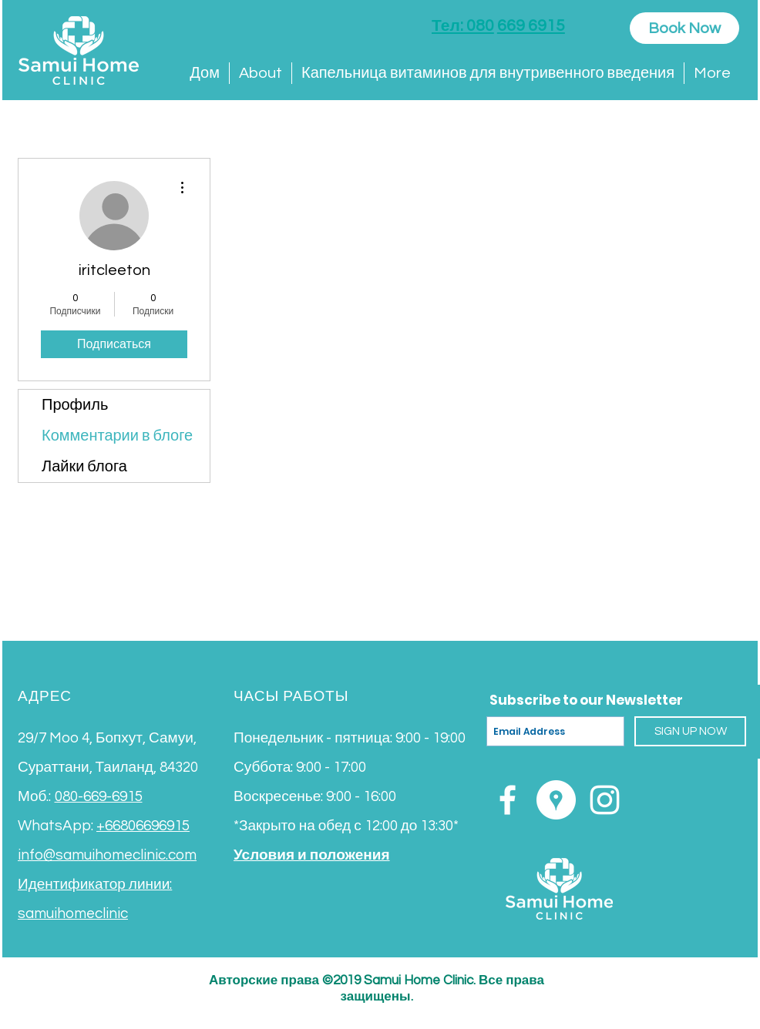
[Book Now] (684, 28)
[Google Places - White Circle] (556, 800)
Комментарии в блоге (117, 436)
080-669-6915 (99, 796)
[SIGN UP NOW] (690, 731)
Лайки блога (84, 466)
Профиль (75, 405)
